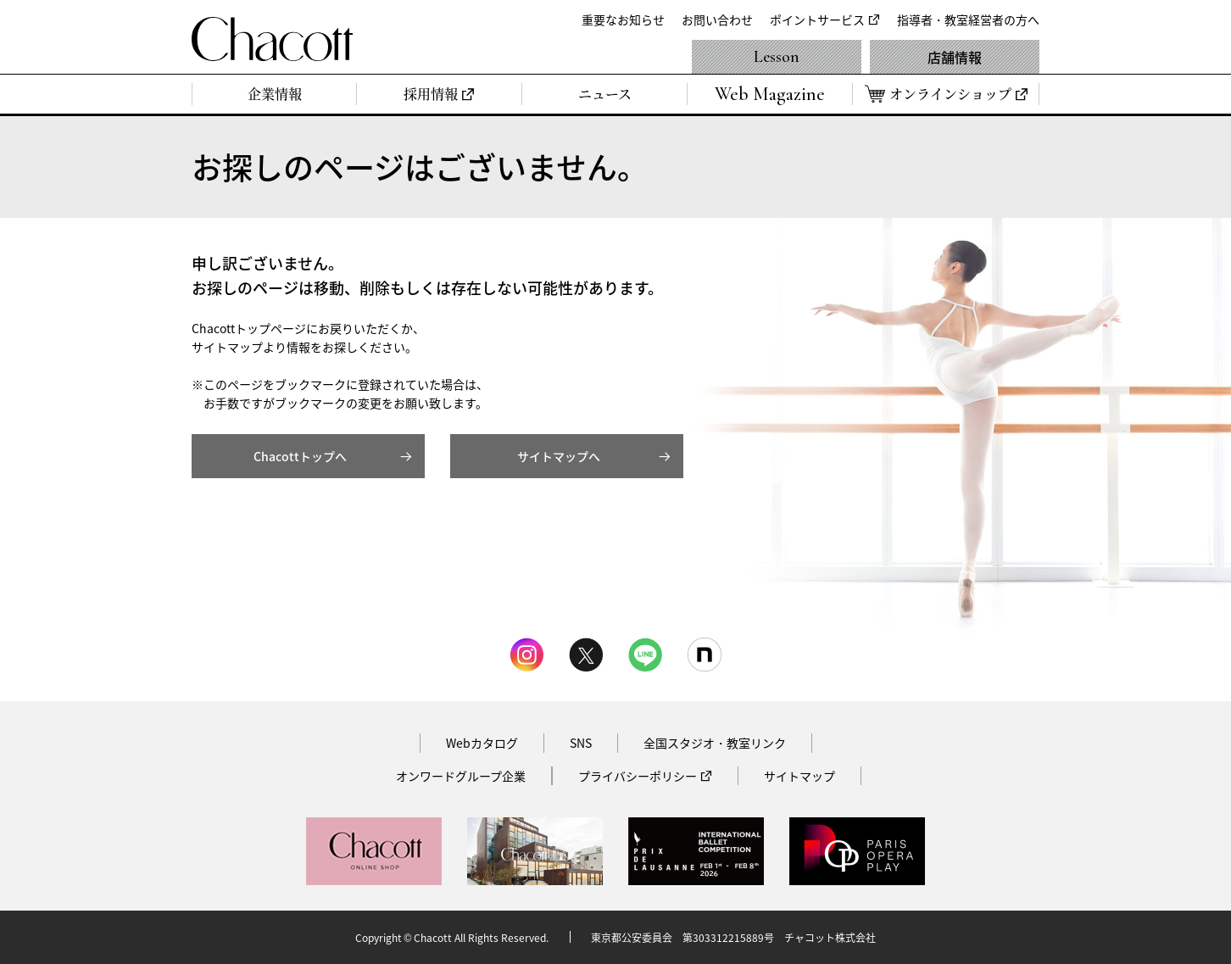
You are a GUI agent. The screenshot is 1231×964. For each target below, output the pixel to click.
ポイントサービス (817, 19)
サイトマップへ (558, 456)
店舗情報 (954, 57)
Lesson (776, 57)
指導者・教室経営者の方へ (968, 19)
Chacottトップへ (300, 456)
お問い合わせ (717, 19)
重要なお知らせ (623, 19)
